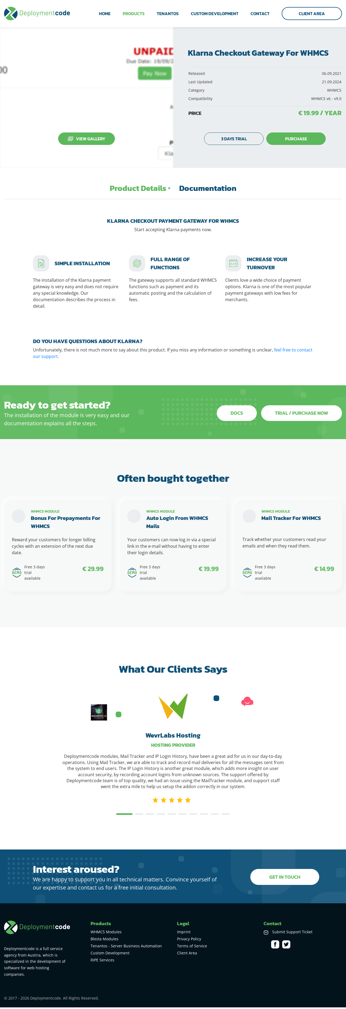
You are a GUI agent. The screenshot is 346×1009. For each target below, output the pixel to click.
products (134, 13)
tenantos (168, 13)
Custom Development (110, 954)
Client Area (312, 13)
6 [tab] (182, 816)
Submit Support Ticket (292, 933)
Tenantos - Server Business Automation (126, 947)
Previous (57, 712)
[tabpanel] (173, 772)
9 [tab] (215, 816)
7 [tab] (193, 816)
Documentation (208, 188)
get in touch (284, 878)
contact (260, 13)
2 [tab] (139, 816)
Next (288, 712)
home (105, 13)
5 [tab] (172, 816)
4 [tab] (161, 816)
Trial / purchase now (301, 413)
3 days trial (234, 138)
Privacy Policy (189, 940)
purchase (296, 138)
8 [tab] (204, 816)
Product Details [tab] (137, 188)
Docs (235, 413)
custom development (214, 13)
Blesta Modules (104, 940)
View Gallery (86, 138)
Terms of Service (192, 947)
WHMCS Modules (106, 933)
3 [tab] (150, 816)
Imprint (184, 933)
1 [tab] (124, 816)
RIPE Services (102, 961)
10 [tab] (226, 816)
